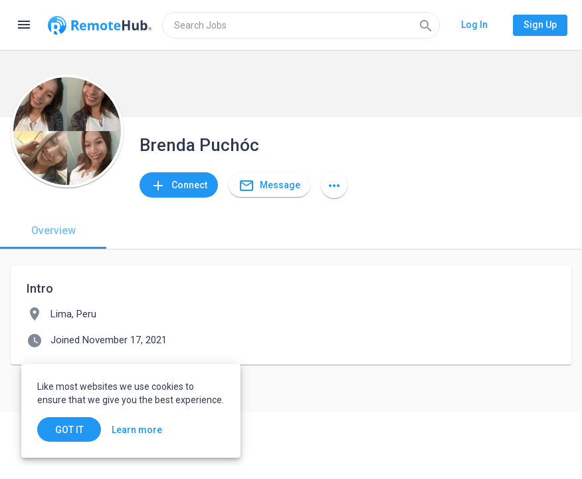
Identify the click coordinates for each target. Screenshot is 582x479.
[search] (301, 25)
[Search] (426, 25)
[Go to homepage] (99, 25)
